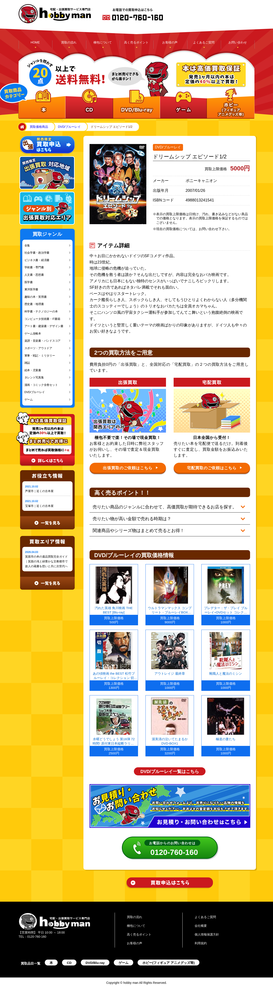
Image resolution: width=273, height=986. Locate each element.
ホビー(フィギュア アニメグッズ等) (168, 960)
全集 (27, 245)
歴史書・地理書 (34, 304)
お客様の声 (170, 42)
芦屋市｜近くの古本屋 (39, 491)
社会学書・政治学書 (37, 252)
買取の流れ (68, 42)
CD (69, 960)
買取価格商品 (39, 126)
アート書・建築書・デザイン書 (43, 326)
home (21, 127)
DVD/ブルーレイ (69, 126)
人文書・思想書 (34, 274)
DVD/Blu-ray (95, 960)
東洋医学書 (31, 289)
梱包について (102, 42)
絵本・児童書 (32, 370)
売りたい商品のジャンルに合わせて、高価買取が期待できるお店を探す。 (165, 506)
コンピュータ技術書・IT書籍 (42, 319)
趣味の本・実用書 (35, 296)
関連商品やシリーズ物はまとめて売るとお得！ (139, 529)
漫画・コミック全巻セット (41, 384)
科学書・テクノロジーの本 (41, 311)
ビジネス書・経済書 (37, 260)
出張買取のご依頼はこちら (130, 468)
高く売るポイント (136, 42)
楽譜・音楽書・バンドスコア (42, 340)
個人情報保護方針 (207, 932)
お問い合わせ (237, 42)
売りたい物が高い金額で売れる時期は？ (132, 518)
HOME (35, 42)
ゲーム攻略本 (32, 333)
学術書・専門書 (34, 267)
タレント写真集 (34, 377)
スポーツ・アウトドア (38, 348)
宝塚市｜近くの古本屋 (39, 506)
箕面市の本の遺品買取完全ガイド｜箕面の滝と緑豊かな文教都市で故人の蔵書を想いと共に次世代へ (46, 561)
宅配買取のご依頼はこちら (214, 468)
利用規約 (201, 941)
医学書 (28, 282)
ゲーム (28, 399)
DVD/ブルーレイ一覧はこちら (169, 769)
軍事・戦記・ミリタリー (39, 355)
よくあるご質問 (203, 42)
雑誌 (27, 362)
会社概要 (201, 923)
